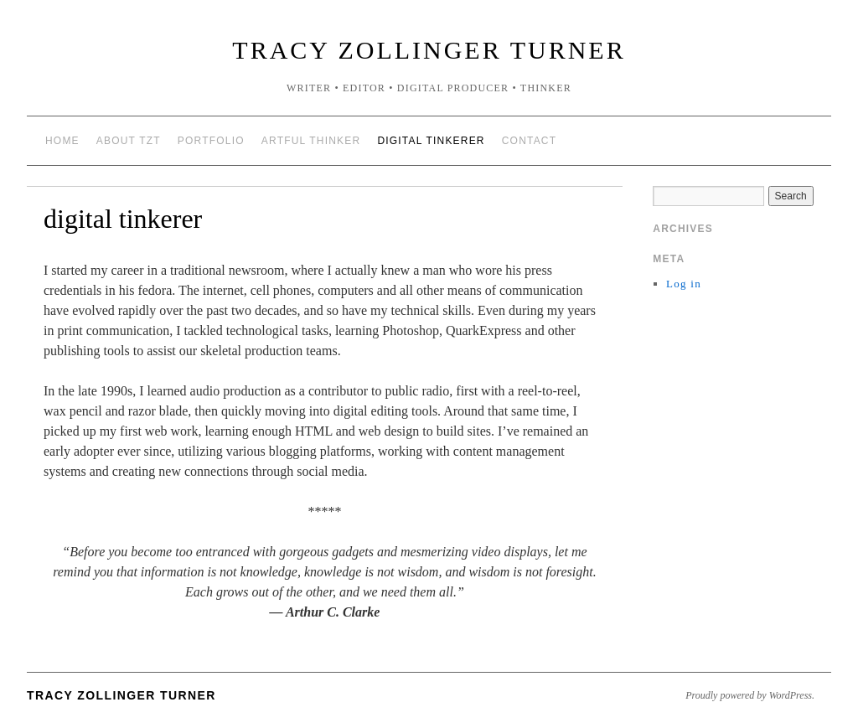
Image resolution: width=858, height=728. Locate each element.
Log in (683, 283)
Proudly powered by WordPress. (749, 695)
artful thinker (311, 141)
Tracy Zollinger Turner (428, 50)
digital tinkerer (430, 141)
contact (529, 141)
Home (62, 141)
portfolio (211, 141)
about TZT (128, 141)
